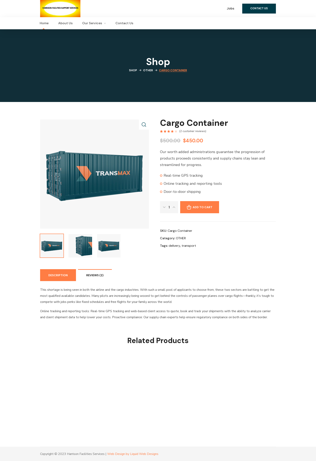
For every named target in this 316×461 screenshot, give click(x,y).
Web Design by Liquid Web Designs (132, 454)
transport (189, 246)
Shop (133, 70)
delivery (174, 246)
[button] (259, 8)
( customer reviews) (192, 131)
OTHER (148, 70)
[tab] (58, 275)
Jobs (230, 8)
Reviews (95, 275)
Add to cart (202, 207)
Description (58, 275)
